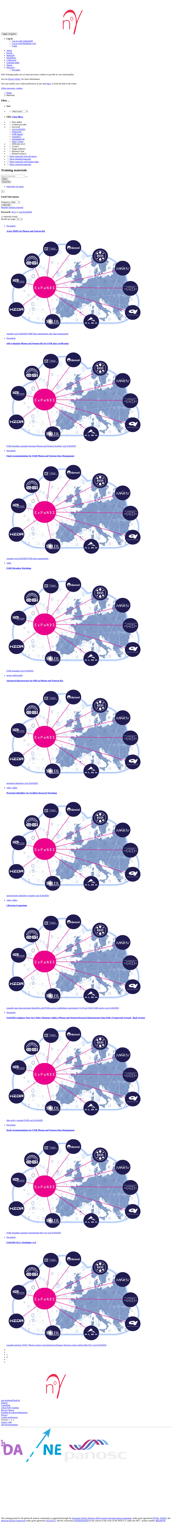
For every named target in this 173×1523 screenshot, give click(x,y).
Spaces (9, 65)
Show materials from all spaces (21, 156)
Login (14, 46)
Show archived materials (18, 164)
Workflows (11, 58)
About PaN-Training (10, 1408)
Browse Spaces (7, 1410)
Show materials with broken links (22, 162)
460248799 (160, 1520)
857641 (156, 1518)
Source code (6, 1422)
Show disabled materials (18, 159)
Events (9, 53)
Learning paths (12, 62)
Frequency (5, 202)
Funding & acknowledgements (14, 1412)
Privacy (4, 1415)
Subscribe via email (15, 186)
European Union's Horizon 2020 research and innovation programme (102, 1518)
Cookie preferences (9, 1417)
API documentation (9, 1424)
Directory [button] (10, 67)
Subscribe (6, 182)
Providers (16, 70)
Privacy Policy (14, 79)
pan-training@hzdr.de (10, 1400)
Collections (11, 60)
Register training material (12, 207)
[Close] (2, 191)
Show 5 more (17, 141)
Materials (10, 55)
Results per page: (8, 219)
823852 (163, 1518)
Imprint (4, 1403)
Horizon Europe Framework (13, 1520)
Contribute (5, 1405)
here (49, 84)
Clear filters (17, 117)
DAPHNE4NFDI (81, 1520)
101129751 (51, 1520)
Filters (4, 179)
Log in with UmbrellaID (22, 41)
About (9, 50)
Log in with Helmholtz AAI (24, 43)
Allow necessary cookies (12, 88)
